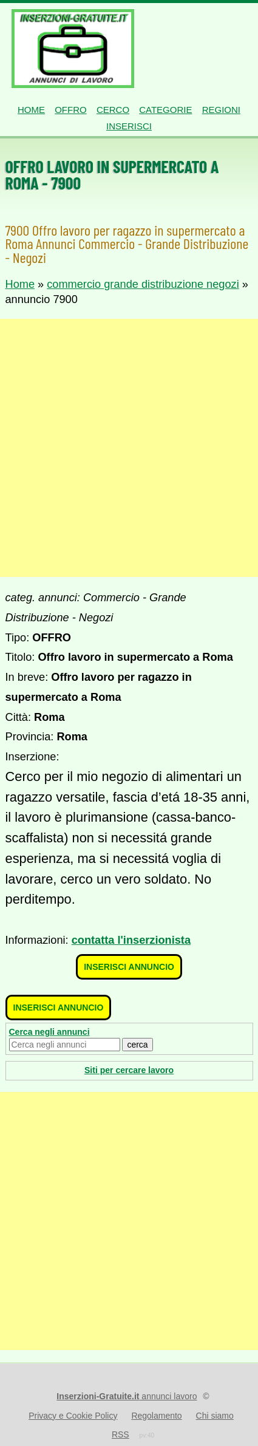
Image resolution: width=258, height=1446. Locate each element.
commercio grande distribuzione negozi (143, 284)
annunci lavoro (126, 1396)
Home (31, 109)
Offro (71, 109)
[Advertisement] (129, 448)
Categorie (165, 109)
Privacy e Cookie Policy (73, 1415)
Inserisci (129, 126)
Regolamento (156, 1415)
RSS (120, 1434)
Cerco (113, 109)
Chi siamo (215, 1415)
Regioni (221, 109)
